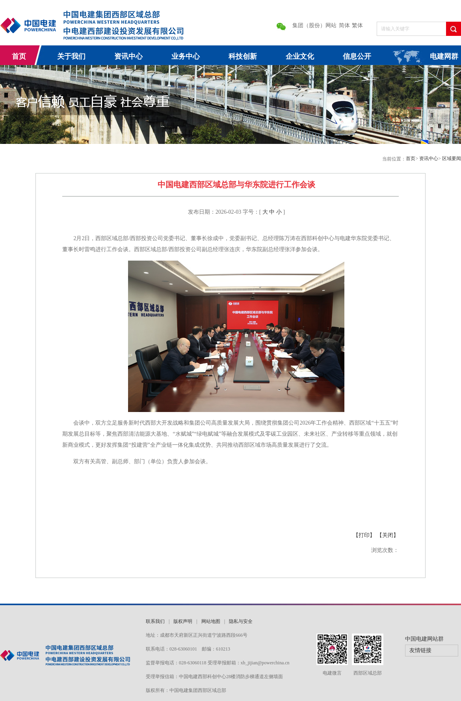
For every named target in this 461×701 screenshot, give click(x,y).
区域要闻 (451, 158)
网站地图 (210, 621)
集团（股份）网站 (314, 25)
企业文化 (300, 56)
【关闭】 (388, 535)
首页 (19, 56)
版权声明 (182, 621)
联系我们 (155, 621)
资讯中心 (128, 56)
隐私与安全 (241, 621)
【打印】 (365, 535)
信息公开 (357, 56)
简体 (344, 25)
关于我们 (71, 56)
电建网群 (444, 56)
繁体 (357, 25)
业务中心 (185, 56)
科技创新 (243, 56)
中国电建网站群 (424, 639)
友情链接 (420, 650)
